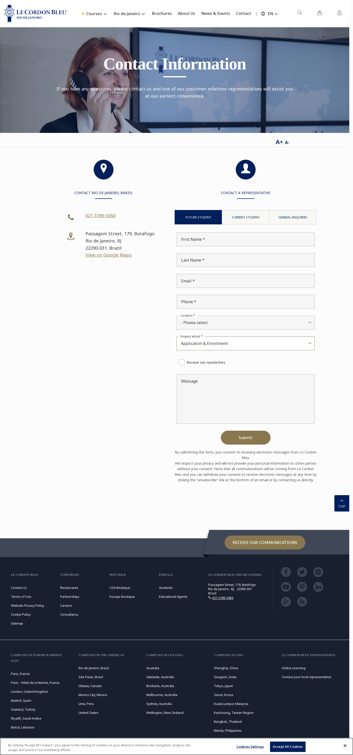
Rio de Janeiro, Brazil (93, 668)
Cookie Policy (21, 614)
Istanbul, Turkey (23, 709)
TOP (342, 503)
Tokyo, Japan (223, 686)
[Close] (345, 745)
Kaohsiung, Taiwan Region (234, 712)
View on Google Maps (108, 255)
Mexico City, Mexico (92, 695)
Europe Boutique (122, 596)
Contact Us (19, 587)
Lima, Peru (86, 703)
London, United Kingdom (29, 691)
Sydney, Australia (159, 703)
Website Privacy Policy (27, 605)
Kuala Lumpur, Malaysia (231, 703)
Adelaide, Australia (160, 677)
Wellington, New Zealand (165, 712)
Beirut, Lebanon (23, 727)
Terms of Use (21, 596)
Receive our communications (265, 542)
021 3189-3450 (100, 215)
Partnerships (69, 596)
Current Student (246, 217)
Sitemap (17, 623)
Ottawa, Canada (90, 686)
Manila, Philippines (228, 730)
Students (166, 587)
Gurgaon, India (225, 677)
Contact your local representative (306, 677)
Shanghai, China (226, 668)
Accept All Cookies (288, 746)
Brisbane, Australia (160, 686)
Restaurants (69, 587)
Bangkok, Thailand (228, 721)
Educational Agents (173, 596)
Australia (152, 668)
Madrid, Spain (21, 700)
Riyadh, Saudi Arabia (26, 718)
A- (287, 142)
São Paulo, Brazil (90, 677)
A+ (279, 142)
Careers (66, 605)
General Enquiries (292, 217)
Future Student (198, 217)
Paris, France (20, 673)
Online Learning (294, 668)
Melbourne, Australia (161, 695)
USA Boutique (120, 587)
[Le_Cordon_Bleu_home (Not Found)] (35, 13)
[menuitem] (300, 13)
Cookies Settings (250, 746)
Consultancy (69, 614)
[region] (176, 746)
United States (88, 712)
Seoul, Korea (223, 695)
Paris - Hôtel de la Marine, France (35, 682)
